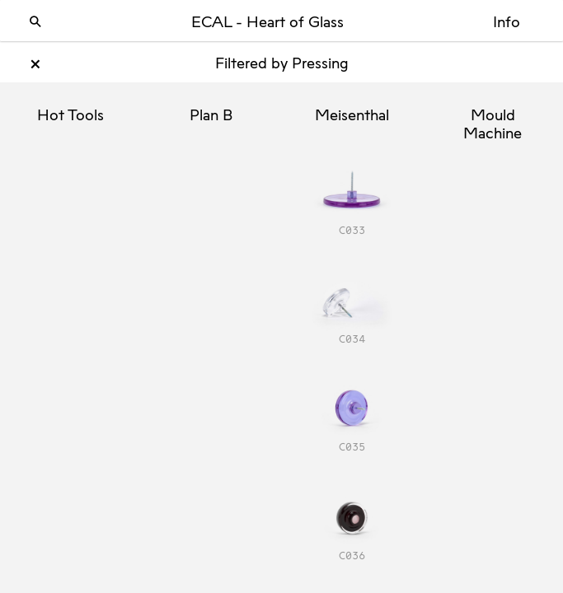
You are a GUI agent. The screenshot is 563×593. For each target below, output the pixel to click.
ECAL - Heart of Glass (267, 23)
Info (506, 23)
